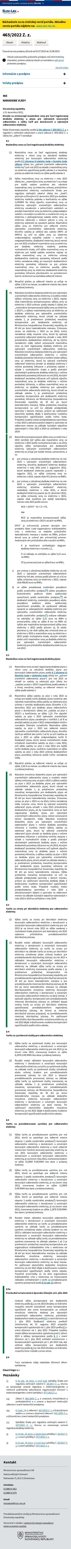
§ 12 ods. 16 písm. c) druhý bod (31, 1433)
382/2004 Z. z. (32, 1398)
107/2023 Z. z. (24, 1425)
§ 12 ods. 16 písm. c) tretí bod (30, 1442)
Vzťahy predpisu (13, 83)
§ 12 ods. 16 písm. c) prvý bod (31, 1380)
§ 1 (32, 1303)
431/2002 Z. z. (61, 1413)
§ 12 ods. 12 (47, 1282)
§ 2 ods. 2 (20, 1410)
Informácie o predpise (16, 74)
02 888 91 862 (10, 1488)
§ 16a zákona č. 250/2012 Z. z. (51, 129)
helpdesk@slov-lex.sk (14, 1503)
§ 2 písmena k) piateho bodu (36, 161)
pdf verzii (59, 60)
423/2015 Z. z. (45, 1410)
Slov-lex (37, 3)
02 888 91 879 (10, 1492)
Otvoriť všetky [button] (62, 67)
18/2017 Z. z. (52, 1383)
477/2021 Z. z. (50, 1392)
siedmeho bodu (39, 675)
